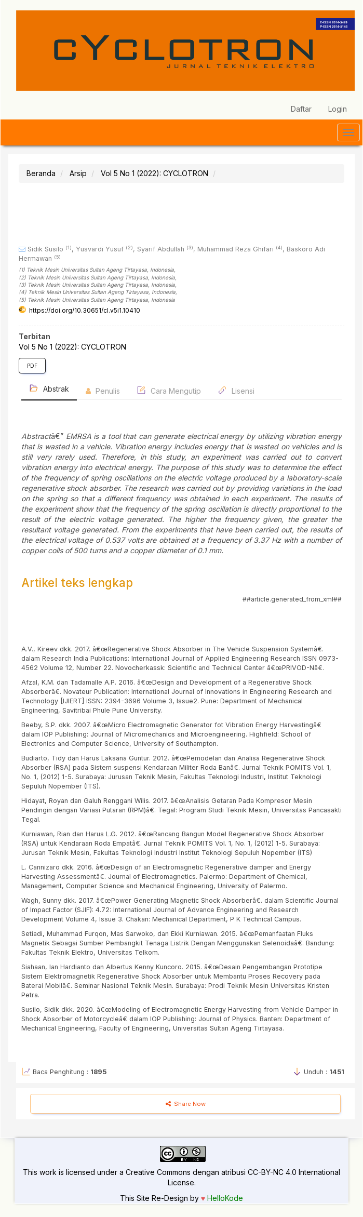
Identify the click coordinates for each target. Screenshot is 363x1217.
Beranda (41, 173)
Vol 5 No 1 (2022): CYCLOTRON (154, 173)
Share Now (186, 1103)
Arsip (78, 173)
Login (337, 108)
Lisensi (236, 390)
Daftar (301, 108)
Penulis (103, 390)
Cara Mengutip (169, 390)
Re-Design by (175, 1198)
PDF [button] (32, 366)
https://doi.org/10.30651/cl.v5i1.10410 (84, 310)
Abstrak (49, 388)
